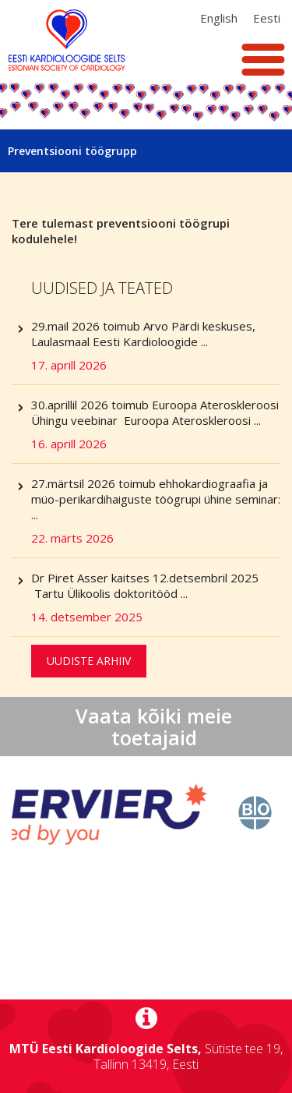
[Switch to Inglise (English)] (218, 18)
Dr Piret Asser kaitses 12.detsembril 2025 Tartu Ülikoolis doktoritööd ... (155, 597)
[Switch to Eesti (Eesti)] (266, 18)
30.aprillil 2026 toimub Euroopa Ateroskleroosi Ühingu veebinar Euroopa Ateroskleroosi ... (155, 424)
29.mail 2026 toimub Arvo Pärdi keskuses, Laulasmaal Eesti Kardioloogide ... (155, 345)
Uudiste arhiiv (89, 660)
